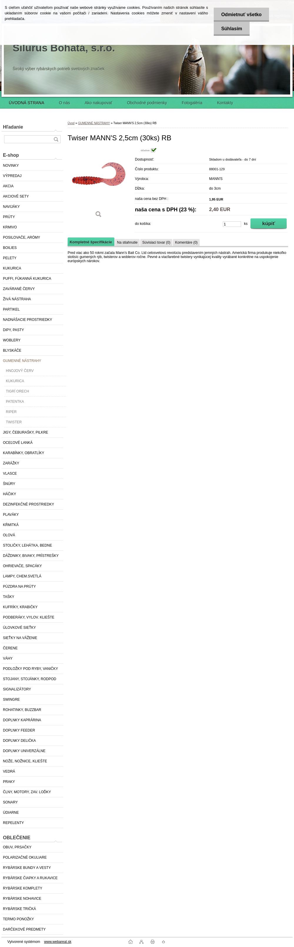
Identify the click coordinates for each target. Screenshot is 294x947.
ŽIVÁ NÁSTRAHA (17, 299)
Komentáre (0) (186, 242)
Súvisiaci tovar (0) (156, 242)
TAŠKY (8, 597)
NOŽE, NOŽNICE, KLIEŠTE (25, 761)
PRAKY (9, 782)
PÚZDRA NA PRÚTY (19, 586)
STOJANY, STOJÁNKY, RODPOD (29, 679)
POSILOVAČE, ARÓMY (21, 237)
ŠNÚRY (9, 484)
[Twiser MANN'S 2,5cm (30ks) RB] (98, 185)
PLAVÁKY (11, 515)
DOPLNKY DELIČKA (19, 741)
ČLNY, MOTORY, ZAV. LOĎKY (27, 792)
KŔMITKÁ (11, 525)
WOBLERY (12, 340)
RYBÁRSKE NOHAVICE (22, 899)
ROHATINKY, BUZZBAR (22, 710)
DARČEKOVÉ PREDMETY (24, 929)
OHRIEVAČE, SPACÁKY (22, 566)
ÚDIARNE (11, 812)
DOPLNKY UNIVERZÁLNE (24, 751)
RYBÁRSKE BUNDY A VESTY (27, 868)
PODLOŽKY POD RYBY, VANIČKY (30, 669)
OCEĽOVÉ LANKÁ (18, 443)
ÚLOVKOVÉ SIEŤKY (19, 628)
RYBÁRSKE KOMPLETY (22, 888)
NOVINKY (11, 166)
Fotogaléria (192, 102)
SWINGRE (11, 699)
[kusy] (232, 224)
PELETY (9, 258)
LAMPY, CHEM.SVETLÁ (22, 576)
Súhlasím (231, 28)
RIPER (11, 412)
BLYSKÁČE (12, 350)
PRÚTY (9, 217)
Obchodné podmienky (147, 102)
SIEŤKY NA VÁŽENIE (20, 638)
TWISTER (14, 422)
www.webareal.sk (57, 942)
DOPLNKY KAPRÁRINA (22, 720)
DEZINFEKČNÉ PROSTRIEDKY (28, 504)
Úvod (71, 123)
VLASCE (10, 473)
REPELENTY (13, 823)
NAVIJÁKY (11, 207)
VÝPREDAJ (12, 176)
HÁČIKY (9, 494)
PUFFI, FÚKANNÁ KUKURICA (27, 279)
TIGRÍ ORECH (17, 391)
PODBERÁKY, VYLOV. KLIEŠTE (28, 617)
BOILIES (10, 248)
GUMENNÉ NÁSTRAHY (22, 361)
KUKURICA (12, 268)
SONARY (10, 802)
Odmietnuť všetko (241, 14)
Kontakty (225, 102)
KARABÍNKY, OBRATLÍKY (23, 453)
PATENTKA (15, 402)
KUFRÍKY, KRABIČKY (20, 607)
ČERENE (10, 648)
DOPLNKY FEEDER (19, 730)
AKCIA (8, 186)
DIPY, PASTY (13, 330)
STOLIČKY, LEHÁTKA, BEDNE (27, 545)
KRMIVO (10, 227)
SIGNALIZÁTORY (17, 689)
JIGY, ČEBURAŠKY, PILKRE (25, 432)
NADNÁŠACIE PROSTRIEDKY (27, 320)
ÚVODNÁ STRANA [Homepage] (26, 102)
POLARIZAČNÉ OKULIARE (25, 857)
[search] (56, 139)
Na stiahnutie (127, 242)
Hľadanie (13, 126)
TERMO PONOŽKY (18, 919)
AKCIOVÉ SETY (16, 196)
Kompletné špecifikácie (91, 242)
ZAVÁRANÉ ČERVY (19, 289)
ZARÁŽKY (11, 463)
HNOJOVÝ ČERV (20, 371)
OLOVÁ (9, 535)
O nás (64, 102)
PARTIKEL (11, 309)
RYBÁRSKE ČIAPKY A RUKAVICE (30, 878)
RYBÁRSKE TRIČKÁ (19, 909)
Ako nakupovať (98, 102)
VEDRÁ (9, 771)
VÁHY (8, 658)
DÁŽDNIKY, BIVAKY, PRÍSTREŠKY (31, 556)
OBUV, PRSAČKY (17, 847)
